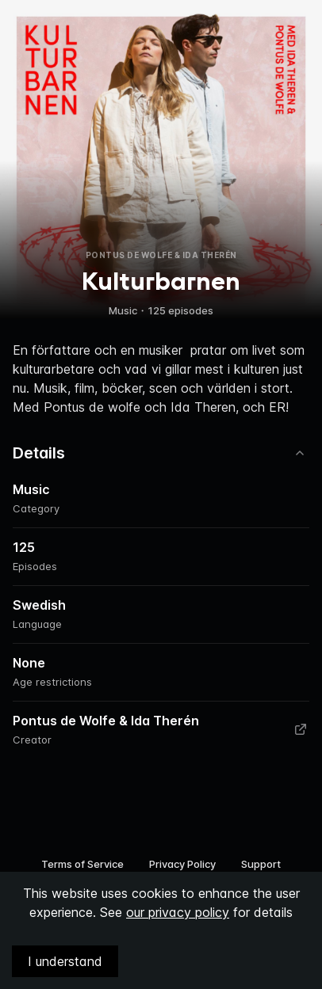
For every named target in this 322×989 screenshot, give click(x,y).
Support (261, 864)
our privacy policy (177, 912)
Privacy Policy (182, 864)
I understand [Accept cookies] (65, 961)
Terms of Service (82, 864)
